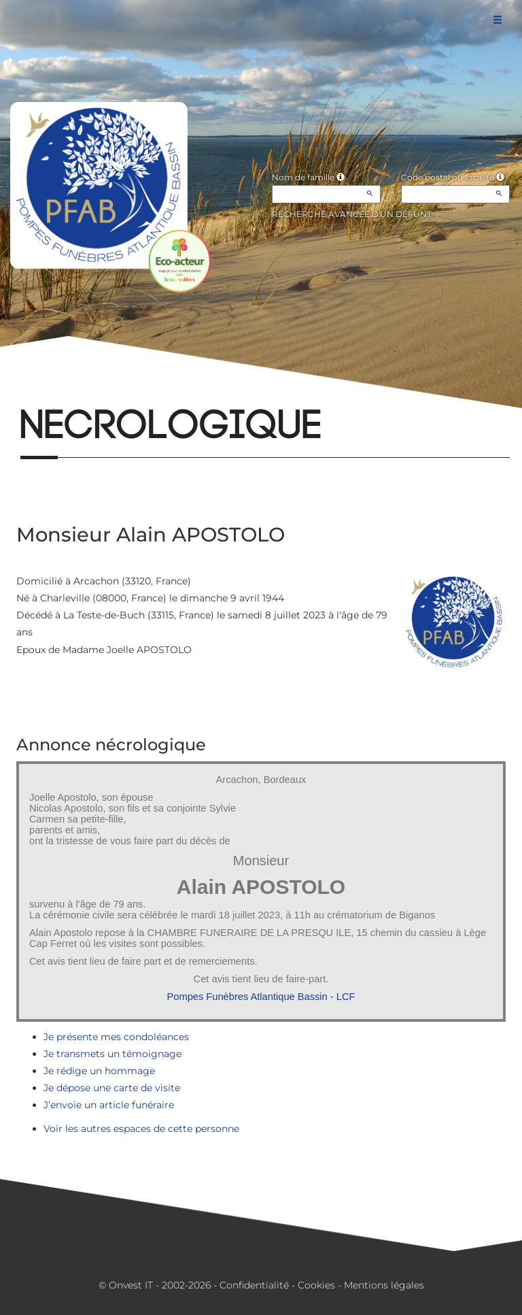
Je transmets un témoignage (112, 1054)
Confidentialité (254, 1285)
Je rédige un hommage (99, 1071)
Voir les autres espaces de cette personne (141, 1128)
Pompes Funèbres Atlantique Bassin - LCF (261, 996)
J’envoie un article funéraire (109, 1105)
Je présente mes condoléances (116, 1037)
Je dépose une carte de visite (112, 1088)
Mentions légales (384, 1285)
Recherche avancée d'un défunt (352, 214)
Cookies (316, 1285)
